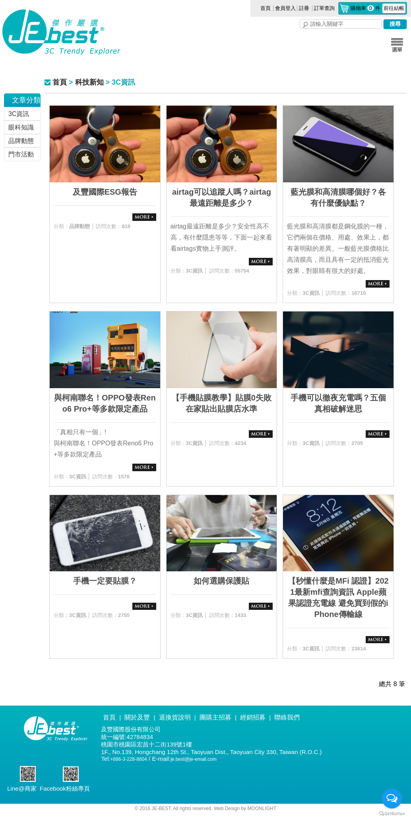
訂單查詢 (324, 8)
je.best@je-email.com (194, 759)
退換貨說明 (175, 717)
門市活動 (21, 154)
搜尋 (306, 25)
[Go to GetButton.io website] (392, 813)
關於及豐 (137, 717)
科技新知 (89, 82)
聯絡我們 (287, 717)
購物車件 (378, 8)
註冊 (304, 8)
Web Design (227, 808)
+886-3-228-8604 (129, 759)
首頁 (265, 8)
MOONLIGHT (261, 808)
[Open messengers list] (392, 798)
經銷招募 (253, 717)
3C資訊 (18, 113)
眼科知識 (21, 127)
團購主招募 (215, 717)
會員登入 (285, 8)
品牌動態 (21, 140)
